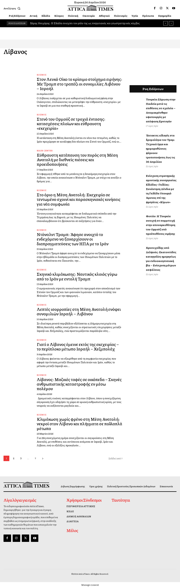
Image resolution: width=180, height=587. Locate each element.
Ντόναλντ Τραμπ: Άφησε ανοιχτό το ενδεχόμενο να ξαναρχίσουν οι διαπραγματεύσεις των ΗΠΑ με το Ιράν (72, 239)
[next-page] (43, 458)
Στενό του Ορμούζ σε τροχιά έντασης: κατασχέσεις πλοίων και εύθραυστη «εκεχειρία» (71, 123)
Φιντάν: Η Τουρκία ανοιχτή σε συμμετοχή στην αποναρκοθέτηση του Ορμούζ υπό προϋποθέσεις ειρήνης (160, 225)
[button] (13, 8)
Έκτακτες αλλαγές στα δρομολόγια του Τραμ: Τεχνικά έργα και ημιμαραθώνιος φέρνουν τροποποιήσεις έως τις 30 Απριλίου (160, 148)
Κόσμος (41, 74)
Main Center (45, 150)
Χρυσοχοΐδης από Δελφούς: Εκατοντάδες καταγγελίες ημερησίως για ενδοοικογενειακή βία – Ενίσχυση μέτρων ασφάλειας (161, 259)
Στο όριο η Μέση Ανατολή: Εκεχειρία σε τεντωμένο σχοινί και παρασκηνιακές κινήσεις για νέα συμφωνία (78, 199)
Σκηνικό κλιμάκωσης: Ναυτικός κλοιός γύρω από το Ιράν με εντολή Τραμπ (77, 276)
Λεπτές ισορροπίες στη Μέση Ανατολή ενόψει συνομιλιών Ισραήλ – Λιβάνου (79, 311)
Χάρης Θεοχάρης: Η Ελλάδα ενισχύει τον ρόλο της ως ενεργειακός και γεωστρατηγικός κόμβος (85, 23)
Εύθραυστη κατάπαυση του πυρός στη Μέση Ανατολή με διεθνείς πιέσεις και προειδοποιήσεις (77, 159)
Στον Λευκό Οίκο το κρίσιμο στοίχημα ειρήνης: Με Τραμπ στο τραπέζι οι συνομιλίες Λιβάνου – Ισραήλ (79, 83)
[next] (171, 23)
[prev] (165, 23)
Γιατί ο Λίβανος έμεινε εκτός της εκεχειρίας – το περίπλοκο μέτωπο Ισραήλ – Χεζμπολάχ (78, 346)
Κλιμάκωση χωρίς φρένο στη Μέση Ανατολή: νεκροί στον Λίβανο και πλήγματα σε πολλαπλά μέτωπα (79, 423)
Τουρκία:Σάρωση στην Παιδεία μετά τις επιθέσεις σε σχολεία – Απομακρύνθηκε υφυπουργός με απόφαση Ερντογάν (160, 110)
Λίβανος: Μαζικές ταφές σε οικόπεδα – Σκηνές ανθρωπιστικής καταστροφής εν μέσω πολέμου (79, 384)
